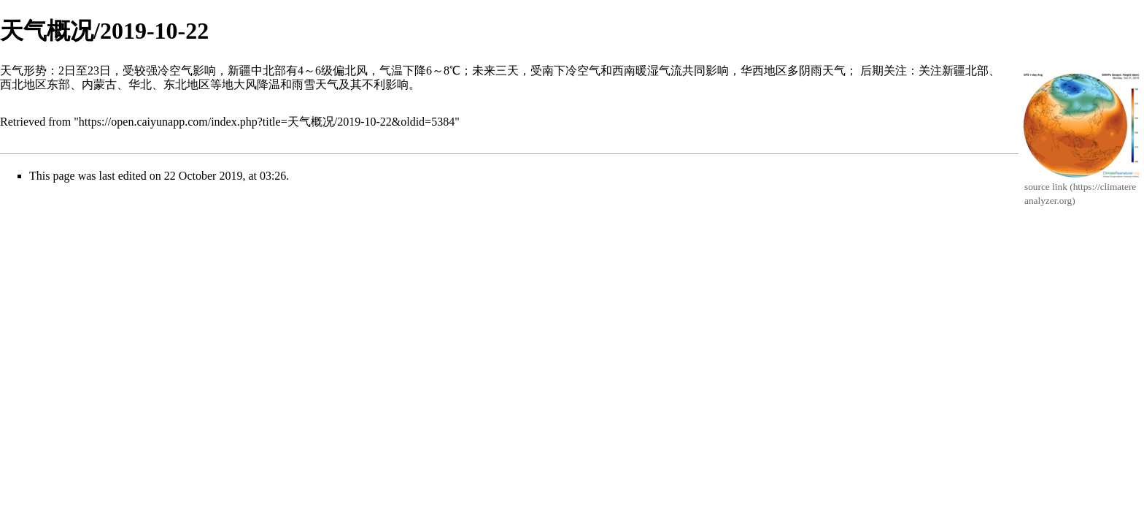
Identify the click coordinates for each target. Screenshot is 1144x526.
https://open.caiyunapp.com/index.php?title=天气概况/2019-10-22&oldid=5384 (267, 121)
